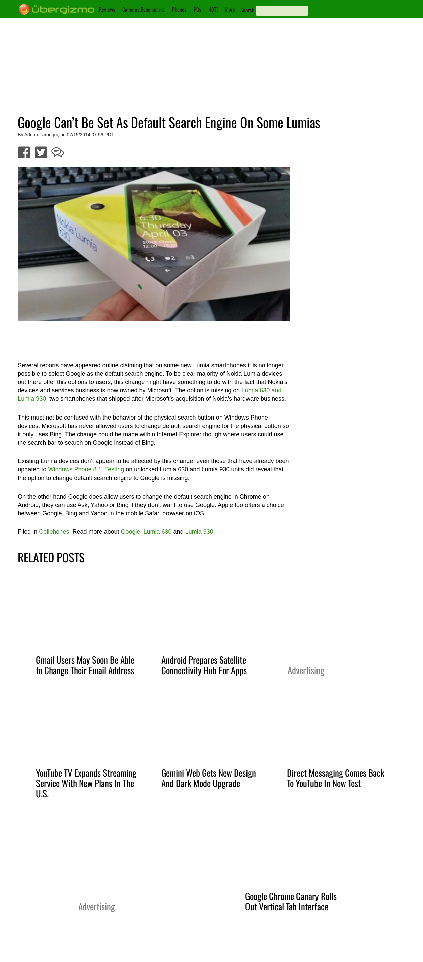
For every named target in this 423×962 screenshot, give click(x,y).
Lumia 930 (199, 531)
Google (130, 531)
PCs (197, 9)
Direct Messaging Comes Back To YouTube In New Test (335, 778)
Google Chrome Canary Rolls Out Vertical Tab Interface (291, 901)
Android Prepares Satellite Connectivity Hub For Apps (204, 665)
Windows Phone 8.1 (74, 469)
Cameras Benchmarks (143, 9)
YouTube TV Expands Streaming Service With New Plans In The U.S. (86, 783)
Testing (114, 469)
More (230, 9)
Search (247, 10)
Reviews (107, 9)
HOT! (213, 9)
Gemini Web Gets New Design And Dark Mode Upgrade (208, 778)
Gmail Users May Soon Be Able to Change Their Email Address (85, 665)
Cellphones (54, 531)
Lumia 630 (158, 531)
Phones (179, 9)
